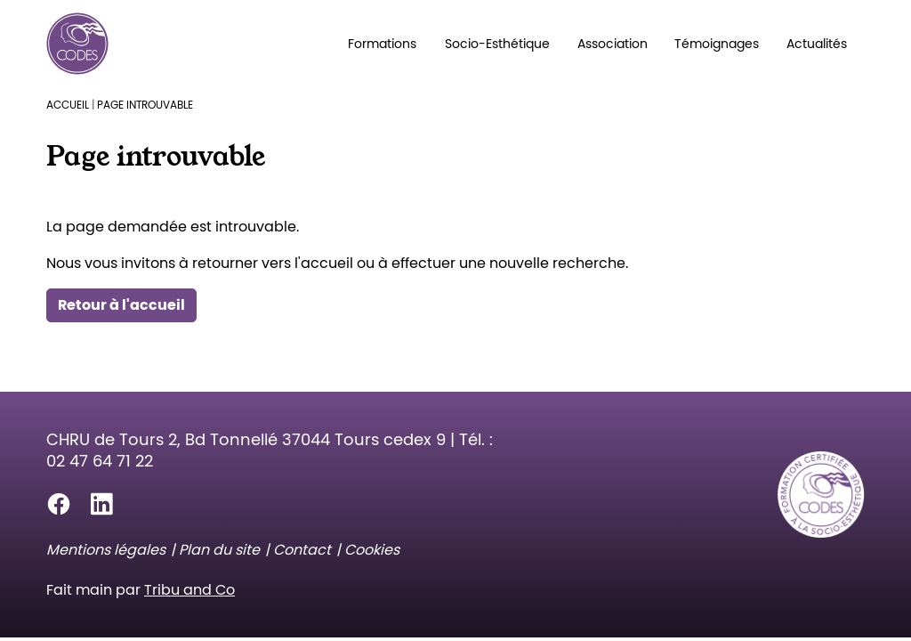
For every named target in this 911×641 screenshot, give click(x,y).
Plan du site (219, 550)
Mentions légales (105, 550)
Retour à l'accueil (121, 305)
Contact (302, 550)
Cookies (371, 550)
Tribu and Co (189, 590)
